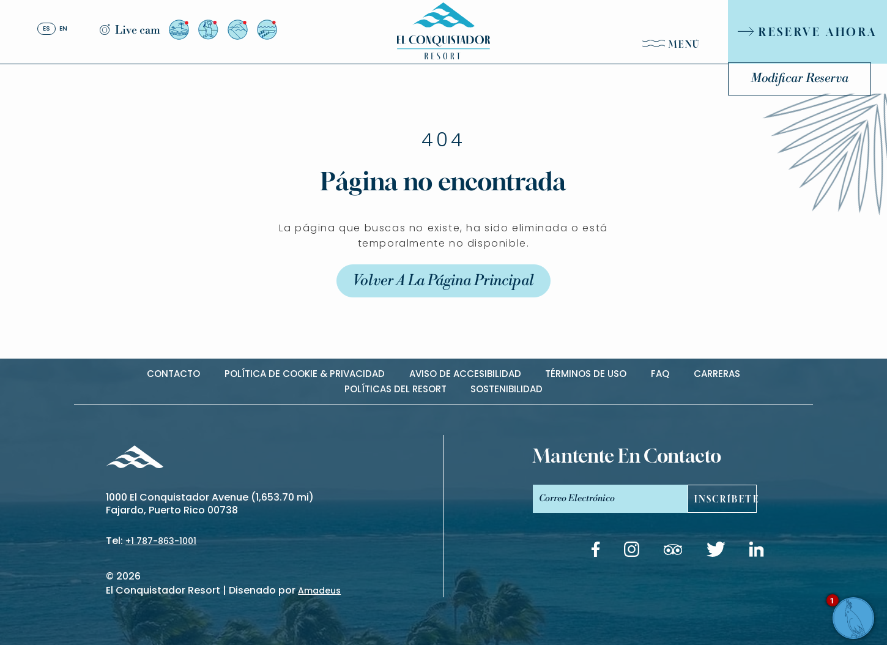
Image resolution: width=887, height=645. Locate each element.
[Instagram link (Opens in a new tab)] (631, 551)
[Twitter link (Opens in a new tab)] (716, 551)
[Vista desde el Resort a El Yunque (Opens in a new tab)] (238, 30)
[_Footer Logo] (134, 459)
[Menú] (671, 46)
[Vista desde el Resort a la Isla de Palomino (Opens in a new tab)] (179, 30)
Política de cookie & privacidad (305, 373)
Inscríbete (725, 499)
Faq (660, 373)
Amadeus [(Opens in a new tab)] (319, 590)
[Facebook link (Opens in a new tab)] (595, 551)
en (63, 29)
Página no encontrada (443, 193)
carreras (717, 373)
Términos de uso (585, 373)
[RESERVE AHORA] (807, 32)
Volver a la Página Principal (443, 293)
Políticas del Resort (395, 388)
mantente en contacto (627, 456)
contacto (173, 373)
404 (443, 152)
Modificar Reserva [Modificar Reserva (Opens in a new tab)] (799, 78)
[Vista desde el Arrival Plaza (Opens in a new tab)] (208, 30)
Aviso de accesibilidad (465, 373)
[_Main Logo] (443, 30)
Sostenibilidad (506, 388)
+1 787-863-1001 (160, 541)
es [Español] (46, 29)
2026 (128, 576)
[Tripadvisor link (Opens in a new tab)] (673, 551)
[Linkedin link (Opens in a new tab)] (756, 551)
